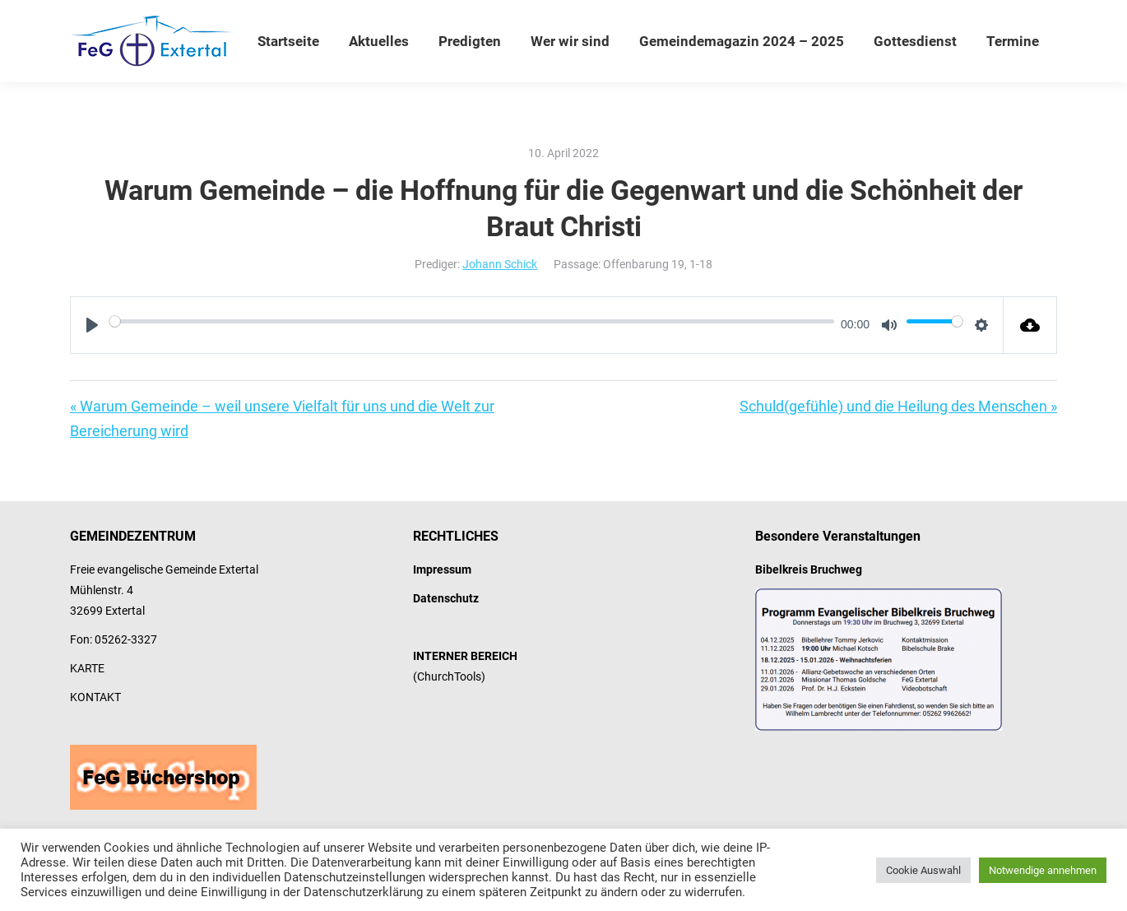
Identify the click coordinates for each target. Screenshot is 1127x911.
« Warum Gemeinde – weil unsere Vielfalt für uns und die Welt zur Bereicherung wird (282, 418)
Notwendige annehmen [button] (1043, 870)
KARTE (87, 668)
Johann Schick (499, 264)
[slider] (471, 321)
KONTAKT (95, 697)
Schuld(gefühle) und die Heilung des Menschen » (898, 406)
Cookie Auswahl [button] (923, 870)
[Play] (92, 325)
